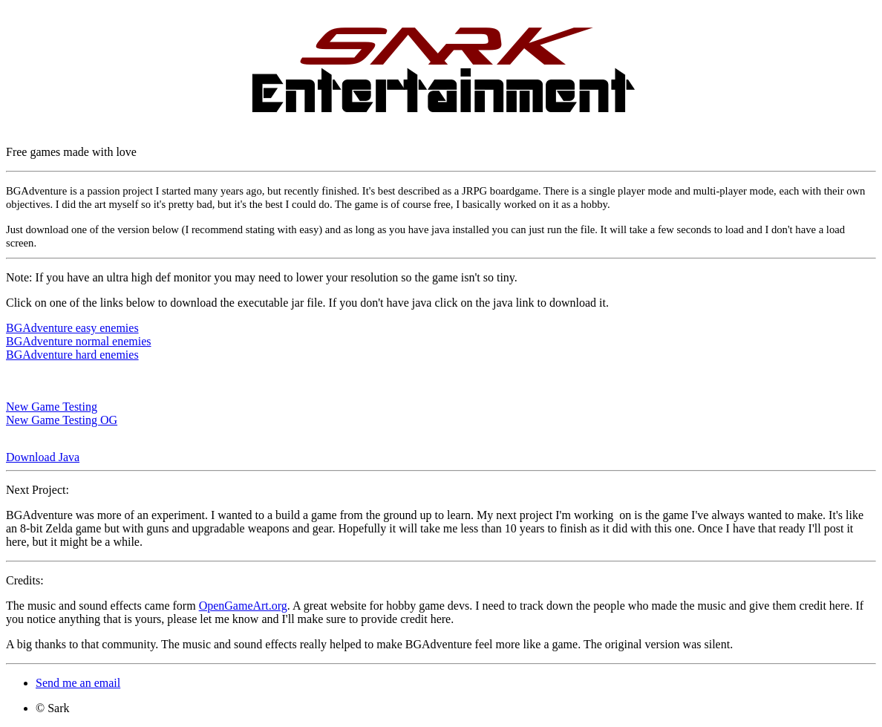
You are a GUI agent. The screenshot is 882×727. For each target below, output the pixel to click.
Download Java (42, 457)
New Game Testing (51, 406)
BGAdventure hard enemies (72, 354)
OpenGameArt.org (243, 605)
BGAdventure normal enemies (78, 341)
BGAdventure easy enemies (72, 328)
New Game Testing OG (61, 420)
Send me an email (78, 683)
